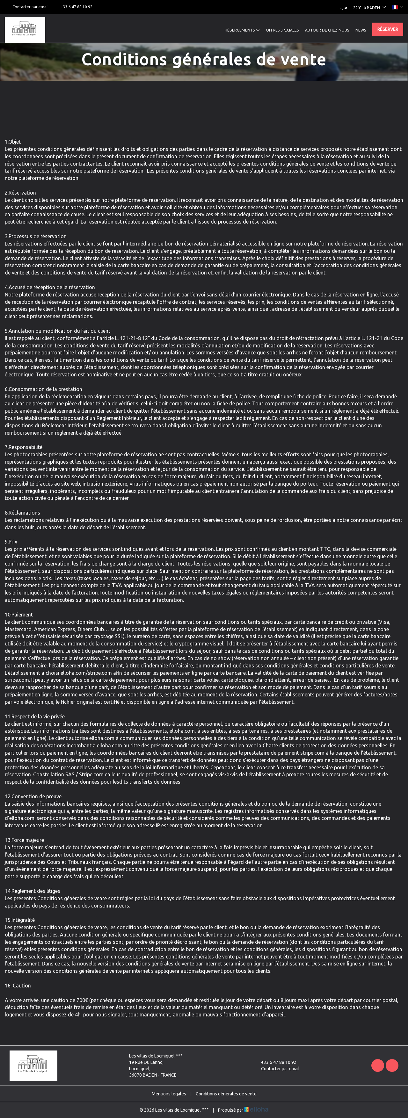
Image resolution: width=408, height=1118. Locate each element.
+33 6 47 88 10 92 (275, 1062)
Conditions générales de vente (226, 1093)
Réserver (387, 29)
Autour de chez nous (327, 30)
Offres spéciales (282, 30)
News (360, 30)
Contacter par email (277, 1069)
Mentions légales (169, 1093)
